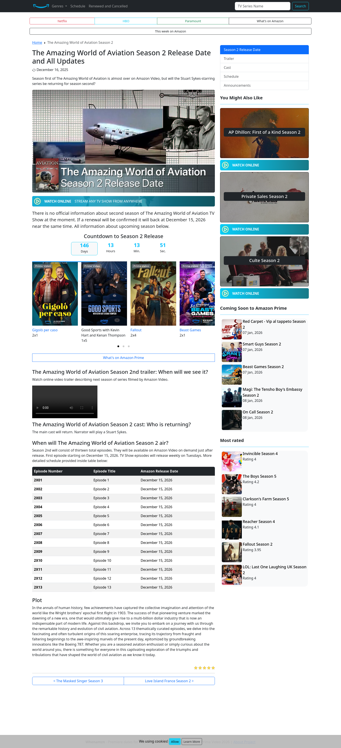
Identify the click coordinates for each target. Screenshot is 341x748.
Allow (175, 742)
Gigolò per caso (45, 330)
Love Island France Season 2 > (169, 681)
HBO (126, 21)
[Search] (262, 6)
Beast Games (190, 330)
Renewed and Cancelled (108, 6)
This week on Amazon (170, 31)
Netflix (62, 21)
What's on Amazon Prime (123, 357)
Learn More (192, 742)
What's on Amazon (270, 21)
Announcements (237, 85)
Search (300, 6)
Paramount (193, 21)
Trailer (229, 58)
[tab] (118, 346)
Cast (227, 67)
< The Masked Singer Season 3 (78, 681)
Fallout (136, 330)
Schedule (77, 6)
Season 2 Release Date (242, 49)
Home (37, 42)
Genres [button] (58, 6)
